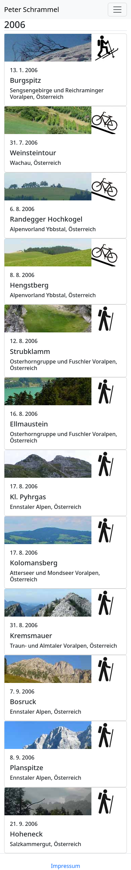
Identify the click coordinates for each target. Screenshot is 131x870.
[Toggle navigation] (117, 9)
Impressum (65, 866)
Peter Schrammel (31, 9)
